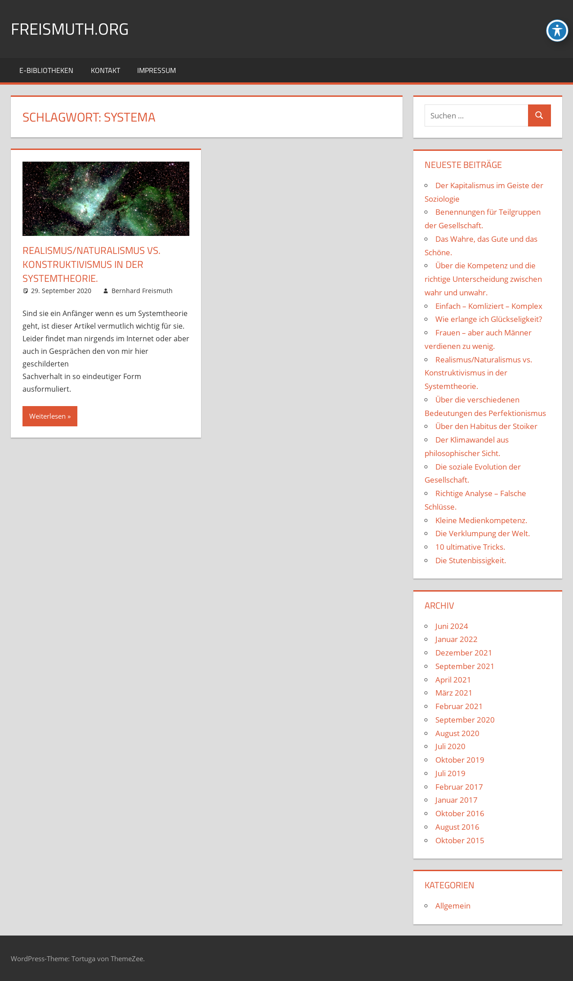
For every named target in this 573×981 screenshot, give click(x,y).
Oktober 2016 (459, 813)
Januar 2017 (456, 800)
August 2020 (457, 733)
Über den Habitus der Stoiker (486, 426)
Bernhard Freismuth (142, 290)
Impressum (156, 70)
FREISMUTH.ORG (70, 28)
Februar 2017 (459, 787)
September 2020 (465, 719)
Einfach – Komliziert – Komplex (488, 306)
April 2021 (453, 679)
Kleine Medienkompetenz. (481, 520)
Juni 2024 (451, 626)
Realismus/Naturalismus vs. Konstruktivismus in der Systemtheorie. (91, 264)
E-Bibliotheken (46, 70)
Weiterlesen (47, 415)
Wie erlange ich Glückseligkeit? (488, 319)
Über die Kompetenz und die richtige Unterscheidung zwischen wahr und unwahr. (483, 279)
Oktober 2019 (459, 760)
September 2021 (465, 666)
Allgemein (452, 905)
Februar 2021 (459, 706)
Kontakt (105, 70)
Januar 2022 (456, 639)
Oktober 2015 (459, 840)
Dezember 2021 (463, 652)
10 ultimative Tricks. (470, 547)
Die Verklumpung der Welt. (482, 533)
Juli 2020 (450, 746)
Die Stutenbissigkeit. (470, 560)
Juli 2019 (450, 773)
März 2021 (454, 692)
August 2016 (457, 827)
